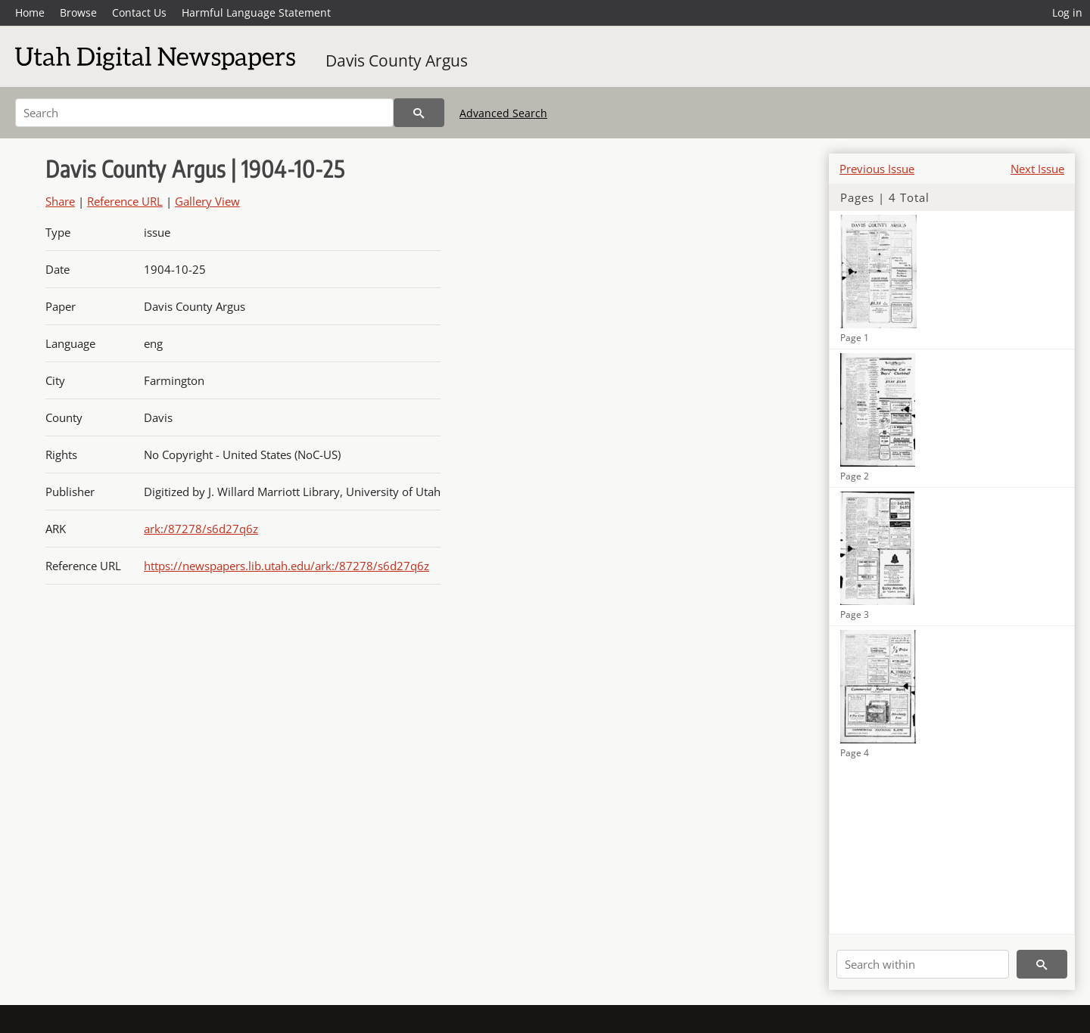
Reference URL (125, 201)
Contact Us (139, 12)
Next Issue (1037, 168)
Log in (1067, 12)
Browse (78, 12)
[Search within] (922, 964)
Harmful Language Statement (256, 12)
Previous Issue (876, 168)
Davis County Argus (396, 60)
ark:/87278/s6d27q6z (201, 528)
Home (30, 12)
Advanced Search (503, 113)
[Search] (204, 112)
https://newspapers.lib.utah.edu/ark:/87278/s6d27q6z (286, 565)
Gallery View (207, 201)
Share (60, 201)
